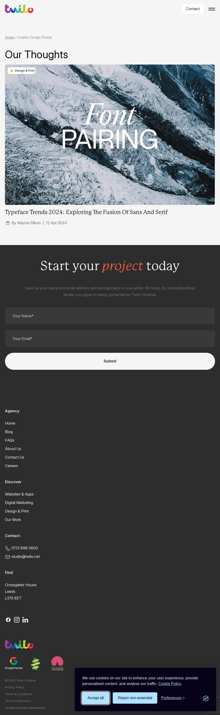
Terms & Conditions (18, 694)
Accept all (95, 698)
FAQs (9, 440)
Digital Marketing (19, 502)
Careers (11, 465)
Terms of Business (18, 701)
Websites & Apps (19, 494)
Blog (9, 431)
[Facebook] (8, 619)
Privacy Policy (14, 687)
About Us (13, 448)
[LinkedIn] (25, 619)
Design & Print (17, 511)
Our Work (13, 519)
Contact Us (14, 457)
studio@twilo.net (22, 556)
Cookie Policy (169, 684)
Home (9, 37)
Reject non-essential (135, 698)
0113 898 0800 (21, 548)
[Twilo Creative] (110, 644)
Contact (193, 8)
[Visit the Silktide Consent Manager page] (206, 698)
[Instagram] (16, 619)
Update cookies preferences (25, 708)
